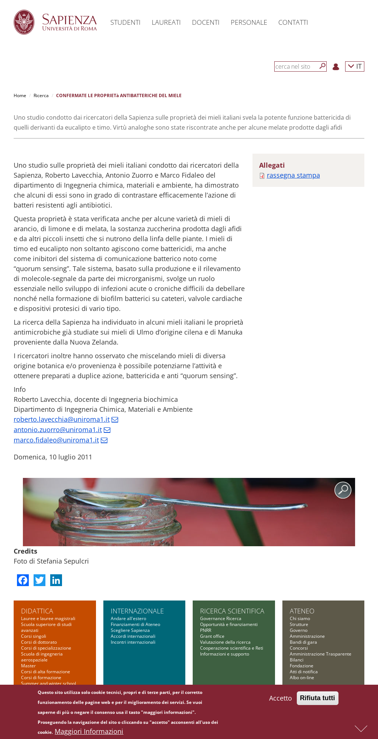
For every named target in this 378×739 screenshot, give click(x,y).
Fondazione (301, 666)
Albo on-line (302, 677)
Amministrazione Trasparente (320, 654)
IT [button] (355, 66)
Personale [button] (249, 22)
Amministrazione (307, 636)
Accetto (280, 699)
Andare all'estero (128, 618)
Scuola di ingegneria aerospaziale (42, 657)
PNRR (205, 630)
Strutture (299, 624)
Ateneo (302, 610)
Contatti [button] (293, 22)
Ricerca (41, 95)
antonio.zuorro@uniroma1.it (58, 429)
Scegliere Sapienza (130, 630)
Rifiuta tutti (317, 699)
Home (20, 95)
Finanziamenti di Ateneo (135, 624)
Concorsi (299, 648)
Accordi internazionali (133, 636)
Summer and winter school (48, 683)
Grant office (212, 636)
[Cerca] (322, 66)
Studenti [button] (125, 22)
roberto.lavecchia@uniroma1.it (62, 419)
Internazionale (137, 610)
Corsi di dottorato (39, 642)
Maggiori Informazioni (89, 732)
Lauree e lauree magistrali (48, 618)
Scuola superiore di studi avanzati (46, 627)
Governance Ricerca (220, 618)
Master (28, 666)
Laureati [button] (166, 22)
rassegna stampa (293, 175)
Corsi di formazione (41, 677)
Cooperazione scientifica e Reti (231, 648)
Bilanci (296, 660)
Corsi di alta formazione (45, 671)
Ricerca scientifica (232, 610)
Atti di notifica (304, 671)
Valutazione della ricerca (225, 642)
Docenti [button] (206, 22)
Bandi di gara (303, 642)
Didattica (37, 610)
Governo (298, 630)
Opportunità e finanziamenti (229, 624)
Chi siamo (300, 618)
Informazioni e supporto (224, 654)
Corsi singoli (33, 636)
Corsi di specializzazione (46, 648)
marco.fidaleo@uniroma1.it (56, 439)
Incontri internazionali (133, 642)
